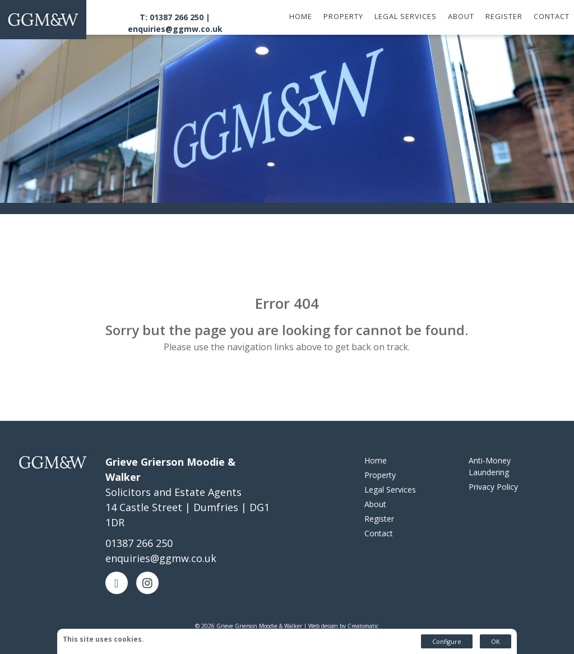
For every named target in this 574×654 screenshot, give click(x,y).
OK (495, 641)
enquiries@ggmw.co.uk (175, 29)
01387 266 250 (139, 543)
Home (300, 16)
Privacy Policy (493, 486)
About (461, 16)
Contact (552, 16)
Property (343, 16)
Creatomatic (363, 626)
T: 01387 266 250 (171, 17)
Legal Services (405, 16)
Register (503, 16)
